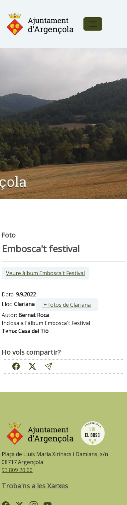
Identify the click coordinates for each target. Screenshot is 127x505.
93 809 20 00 (17, 470)
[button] (48, 366)
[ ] (67, 304)
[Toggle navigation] (92, 24)
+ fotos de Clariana (66, 304)
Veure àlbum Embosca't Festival (45, 273)
